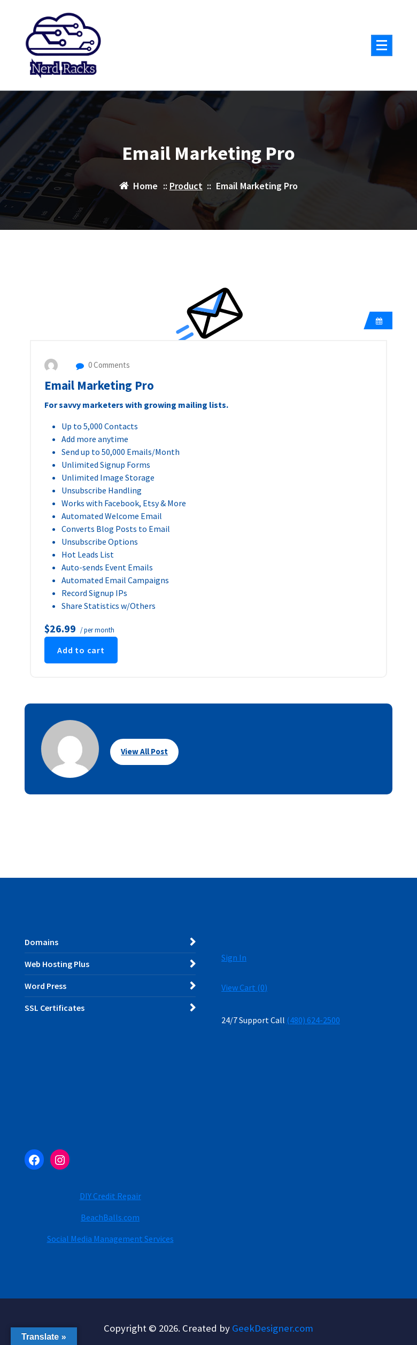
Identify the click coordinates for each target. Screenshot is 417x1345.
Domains (41, 942)
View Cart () (244, 987)
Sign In (233, 957)
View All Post (144, 751)
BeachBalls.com (110, 1217)
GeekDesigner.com (272, 1328)
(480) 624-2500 (313, 1020)
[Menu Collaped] (381, 45)
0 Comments (103, 365)
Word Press (45, 985)
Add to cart (81, 650)
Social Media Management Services (110, 1238)
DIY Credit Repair (110, 1196)
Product (186, 186)
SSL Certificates (54, 1007)
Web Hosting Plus (57, 963)
